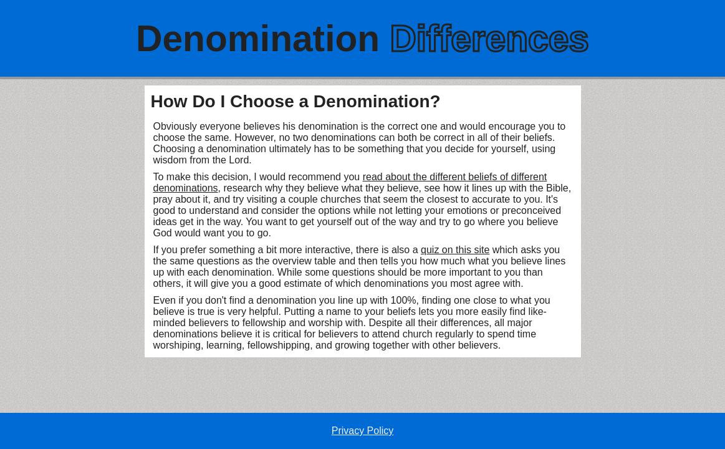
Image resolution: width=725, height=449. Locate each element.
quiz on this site (455, 249)
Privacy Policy (363, 430)
